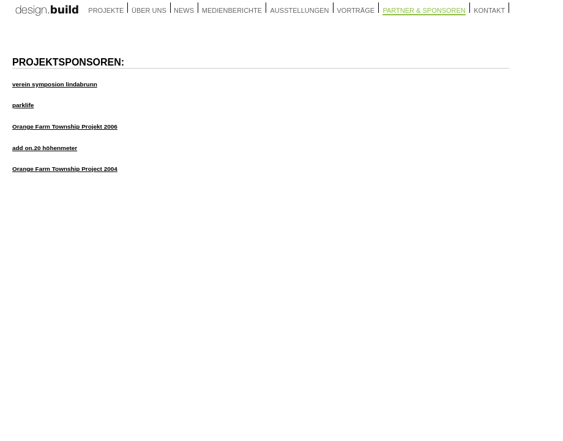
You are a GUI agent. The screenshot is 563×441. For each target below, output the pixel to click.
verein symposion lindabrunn (54, 84)
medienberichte (232, 10)
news (184, 10)
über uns (149, 10)
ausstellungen (299, 10)
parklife (23, 105)
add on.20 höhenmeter (44, 148)
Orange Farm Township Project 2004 (64, 168)
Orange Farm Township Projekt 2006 (64, 126)
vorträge (356, 10)
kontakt (489, 10)
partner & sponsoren (423, 10)
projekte (106, 10)
